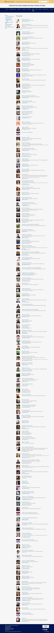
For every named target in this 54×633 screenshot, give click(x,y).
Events (40, 9)
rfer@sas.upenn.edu (25, 199)
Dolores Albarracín (26, 24)
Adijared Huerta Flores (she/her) (30, 309)
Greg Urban (25, 592)
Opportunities (46, 9)
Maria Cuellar (25, 127)
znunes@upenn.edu (25, 439)
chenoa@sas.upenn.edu (25, 216)
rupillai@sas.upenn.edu (25, 483)
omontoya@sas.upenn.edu (26, 417)
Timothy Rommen (26, 533)
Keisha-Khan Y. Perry (27, 470)
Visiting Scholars (8, 25)
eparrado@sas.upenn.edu (25, 457)
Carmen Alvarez (26, 31)
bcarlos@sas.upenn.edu (25, 488)
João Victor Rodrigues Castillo (29, 512)
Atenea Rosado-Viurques (28, 539)
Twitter (44, 629)
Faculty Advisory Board (10, 16)
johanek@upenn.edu (25, 333)
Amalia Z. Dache (26, 137)
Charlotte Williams (26, 613)
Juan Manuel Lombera (27, 384)
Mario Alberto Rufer (27, 555)
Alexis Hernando (26, 288)
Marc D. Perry (25, 465)
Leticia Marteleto (26, 410)
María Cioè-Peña (26, 122)
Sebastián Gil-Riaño (27, 234)
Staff (6, 28)
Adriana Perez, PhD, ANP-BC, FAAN (30, 460)
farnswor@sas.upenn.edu (25, 184)
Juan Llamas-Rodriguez (27, 378)
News (36, 9)
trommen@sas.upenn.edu (25, 537)
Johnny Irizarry (25, 314)
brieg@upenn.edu (24, 231)
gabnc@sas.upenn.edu (25, 428)
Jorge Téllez (25, 581)
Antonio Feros (25, 192)
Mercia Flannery (26, 208)
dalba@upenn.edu (19, 29)
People (7, 9)
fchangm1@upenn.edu (25, 114)
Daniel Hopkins (26, 298)
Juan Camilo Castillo (27, 100)
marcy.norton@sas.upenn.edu (26, 434)
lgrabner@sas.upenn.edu (25, 259)
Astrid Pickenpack (26, 476)
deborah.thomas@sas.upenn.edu (27, 589)
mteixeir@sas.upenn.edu (25, 578)
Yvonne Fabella (25, 169)
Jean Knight (25, 346)
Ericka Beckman (26, 52)
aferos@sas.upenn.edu (25, 194)
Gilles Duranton (26, 153)
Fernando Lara (25, 351)
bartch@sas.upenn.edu (25, 50)
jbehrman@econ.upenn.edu (26, 60)
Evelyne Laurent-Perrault (28, 356)
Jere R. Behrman (26, 58)
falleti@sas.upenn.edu (25, 178)
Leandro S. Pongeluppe (27, 496)
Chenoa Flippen (26, 213)
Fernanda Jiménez (26, 324)
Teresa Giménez (26, 240)
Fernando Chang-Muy (27, 111)
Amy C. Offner (25, 442)
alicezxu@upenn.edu (25, 621)
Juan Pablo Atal (26, 42)
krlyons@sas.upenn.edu (25, 402)
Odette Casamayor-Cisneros (29, 95)
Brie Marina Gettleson (27, 229)
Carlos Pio (24, 486)
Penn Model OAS (33, 10)
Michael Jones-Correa (27, 335)
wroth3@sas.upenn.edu (25, 547)
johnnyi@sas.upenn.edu (25, 316)
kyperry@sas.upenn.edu (25, 473)
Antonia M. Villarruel (27, 597)
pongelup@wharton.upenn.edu (26, 499)
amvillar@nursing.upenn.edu (26, 600)
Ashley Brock (25, 68)
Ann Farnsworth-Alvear (27, 180)
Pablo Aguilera (25, 19)
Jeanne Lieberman (26, 373)
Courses (24, 9)
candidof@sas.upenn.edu (25, 205)
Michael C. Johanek (27, 330)
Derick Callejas (25, 79)
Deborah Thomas (26, 586)
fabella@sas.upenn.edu (25, 171)
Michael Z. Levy (26, 367)
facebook (43, 629)
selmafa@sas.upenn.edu (25, 189)
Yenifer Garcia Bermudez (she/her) (30, 224)
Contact (51, 9)
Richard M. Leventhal (27, 362)
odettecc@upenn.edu (25, 97)
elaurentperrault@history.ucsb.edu (27, 360)
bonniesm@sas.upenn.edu (26, 407)
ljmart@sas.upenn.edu (25, 412)
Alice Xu (24, 618)
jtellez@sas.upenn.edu (25, 584)
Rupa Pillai (24, 481)
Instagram (46, 629)
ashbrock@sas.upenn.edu (26, 70)
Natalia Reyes (25, 507)
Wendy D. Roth (25, 544)
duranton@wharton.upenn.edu (26, 156)
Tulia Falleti (25, 174)
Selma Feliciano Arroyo (27, 187)
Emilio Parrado (25, 453)
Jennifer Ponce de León (27, 491)
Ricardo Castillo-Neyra (27, 106)
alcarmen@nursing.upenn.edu (26, 33)
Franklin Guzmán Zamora (28, 272)
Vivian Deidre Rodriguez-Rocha (29, 517)
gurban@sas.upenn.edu (25, 594)
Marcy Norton (25, 431)
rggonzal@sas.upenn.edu (25, 249)
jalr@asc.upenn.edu (25, 381)
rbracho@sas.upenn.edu (25, 66)
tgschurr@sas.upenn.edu (25, 568)
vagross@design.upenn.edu (26, 264)
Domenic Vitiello (26, 602)
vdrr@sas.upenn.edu (25, 519)
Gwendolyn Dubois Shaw (28, 148)
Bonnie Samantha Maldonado (29, 405)
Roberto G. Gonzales (27, 245)
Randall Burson (25, 73)
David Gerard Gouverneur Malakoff (30, 252)
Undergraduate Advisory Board (9, 22)
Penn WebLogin (46, 631)
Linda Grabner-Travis (27, 257)
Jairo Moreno (25, 420)
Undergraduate (12, 9)
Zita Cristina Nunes (27, 436)
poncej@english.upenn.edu (26, 493)
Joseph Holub (25, 293)
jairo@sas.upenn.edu (25, 422)
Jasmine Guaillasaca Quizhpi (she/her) (31, 267)
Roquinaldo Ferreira (27, 197)
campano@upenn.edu (25, 88)
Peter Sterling (25, 571)
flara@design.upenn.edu (25, 353)
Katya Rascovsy (26, 502)
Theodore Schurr (26, 565)
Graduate (19, 9)
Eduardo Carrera (26, 90)
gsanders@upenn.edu (25, 562)
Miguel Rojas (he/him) (27, 528)
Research (29, 9)
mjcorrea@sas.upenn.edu (25, 337)
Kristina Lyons (25, 399)
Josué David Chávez (27, 116)
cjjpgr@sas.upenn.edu (25, 321)
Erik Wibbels (25, 608)
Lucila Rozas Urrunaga (27, 550)
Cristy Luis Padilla (26, 394)
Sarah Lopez (25, 389)
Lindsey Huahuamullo (27, 304)
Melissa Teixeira (26, 576)
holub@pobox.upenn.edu (25, 295)
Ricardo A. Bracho (26, 63)
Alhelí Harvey (25, 283)
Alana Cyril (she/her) (27, 132)
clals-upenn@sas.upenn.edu (9, 629)
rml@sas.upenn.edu (25, 364)
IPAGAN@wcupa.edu (25, 451)
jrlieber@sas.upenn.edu (25, 375)
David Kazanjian (26, 340)
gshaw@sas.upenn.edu (25, 150)
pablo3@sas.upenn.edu (25, 21)
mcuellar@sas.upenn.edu (25, 129)
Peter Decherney (26, 142)
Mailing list (46, 626)
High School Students (8, 24)
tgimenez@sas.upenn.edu (26, 243)
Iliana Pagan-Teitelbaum (28, 447)
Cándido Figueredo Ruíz (28, 202)
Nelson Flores (25, 219)
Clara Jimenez (25, 319)
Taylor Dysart (25, 158)
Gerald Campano (26, 84)
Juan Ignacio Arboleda (27, 37)
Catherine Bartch (26, 47)
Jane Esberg (25, 164)
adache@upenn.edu (25, 140)
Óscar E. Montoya (26, 415)
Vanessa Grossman (26, 262)
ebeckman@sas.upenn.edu (26, 55)
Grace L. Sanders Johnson (28, 560)
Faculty (6, 15)
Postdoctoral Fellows (8, 17)
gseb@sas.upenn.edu (25, 237)
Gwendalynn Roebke (27, 522)
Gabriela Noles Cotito (27, 425)
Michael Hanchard (26, 278)
